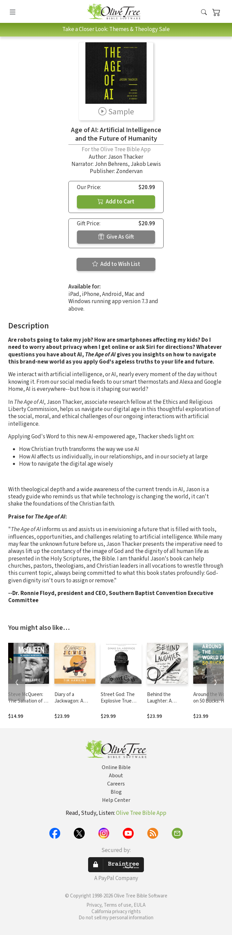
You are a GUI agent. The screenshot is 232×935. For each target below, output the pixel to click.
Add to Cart (116, 202)
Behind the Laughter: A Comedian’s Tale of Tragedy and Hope (167, 704)
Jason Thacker (125, 157)
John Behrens (111, 164)
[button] (204, 12)
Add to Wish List (116, 264)
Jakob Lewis (146, 164)
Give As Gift (116, 237)
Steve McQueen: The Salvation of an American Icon (28, 701)
